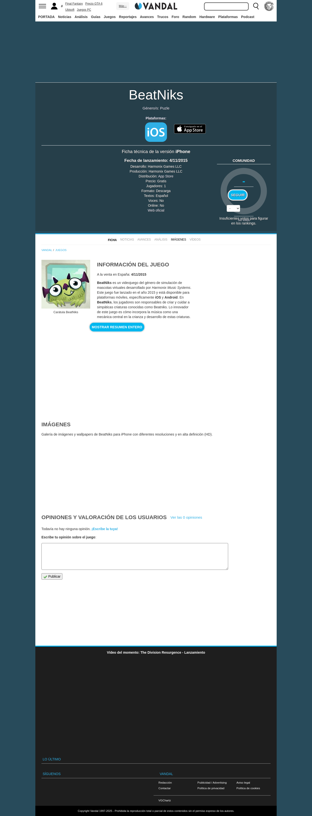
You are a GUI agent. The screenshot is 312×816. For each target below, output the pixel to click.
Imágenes (178, 239)
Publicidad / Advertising (212, 782)
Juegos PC (84, 9)
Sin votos (244, 220)
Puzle (165, 108)
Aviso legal (243, 782)
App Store (165, 176)
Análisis (81, 17)
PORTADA (46, 17)
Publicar (51, 576)
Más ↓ (123, 6)
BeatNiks (156, 94)
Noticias (64, 17)
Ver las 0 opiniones (186, 517)
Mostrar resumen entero (117, 327)
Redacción (165, 782)
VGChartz (164, 800)
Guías (95, 17)
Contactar (164, 788)
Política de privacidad (210, 788)
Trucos (162, 17)
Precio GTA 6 (93, 3)
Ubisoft (69, 9)
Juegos (110, 17)
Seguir (237, 195)
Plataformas (228, 17)
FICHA (112, 240)
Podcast (247, 17)
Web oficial (156, 210)
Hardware (207, 17)
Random (189, 17)
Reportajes (127, 17)
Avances (147, 17)
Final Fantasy (74, 3)
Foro (175, 17)
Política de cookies (248, 788)
